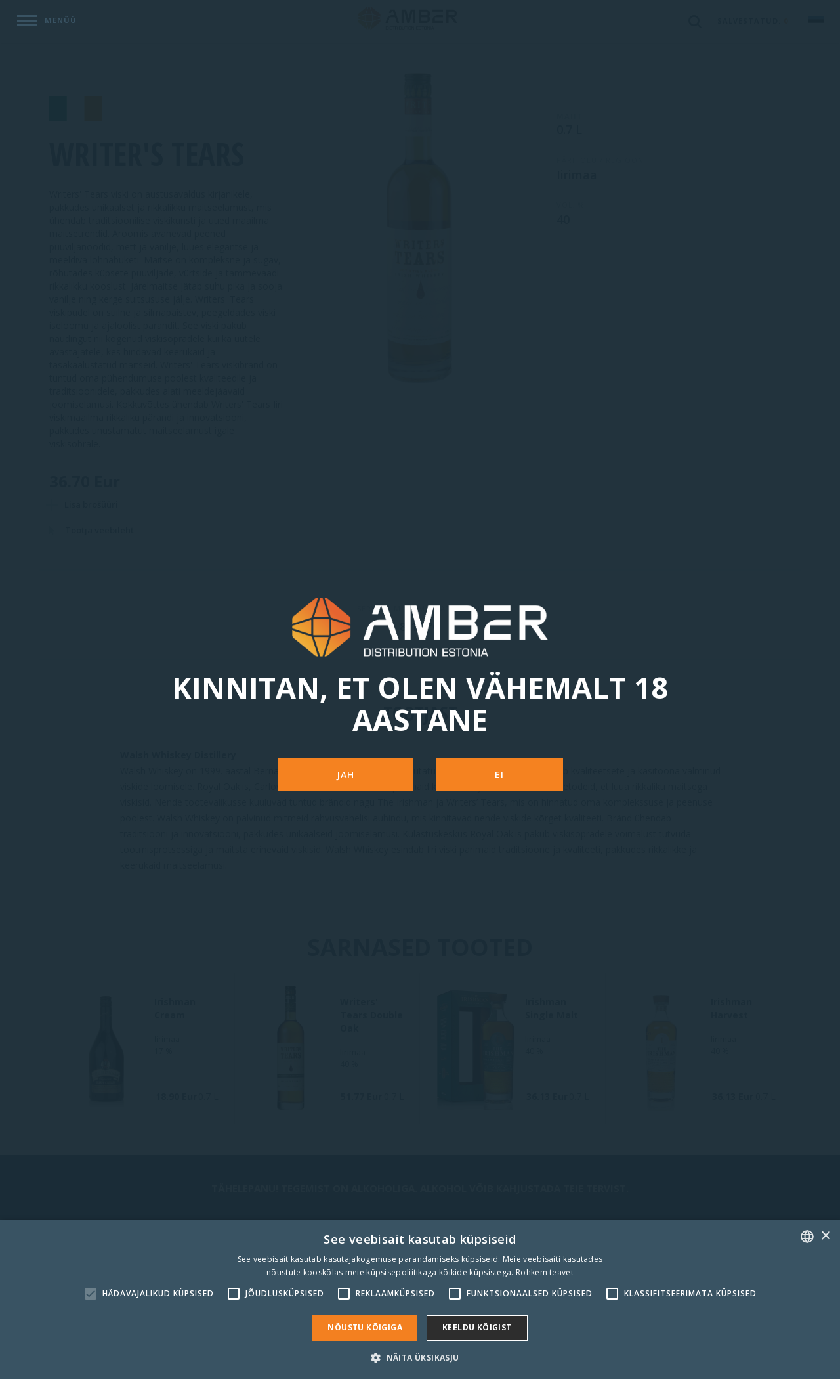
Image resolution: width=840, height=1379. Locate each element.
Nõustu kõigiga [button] (364, 1327)
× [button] (825, 1236)
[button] (420, 1357)
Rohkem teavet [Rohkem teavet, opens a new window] (545, 1272)
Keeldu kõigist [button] (477, 1327)
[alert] (420, 1299)
